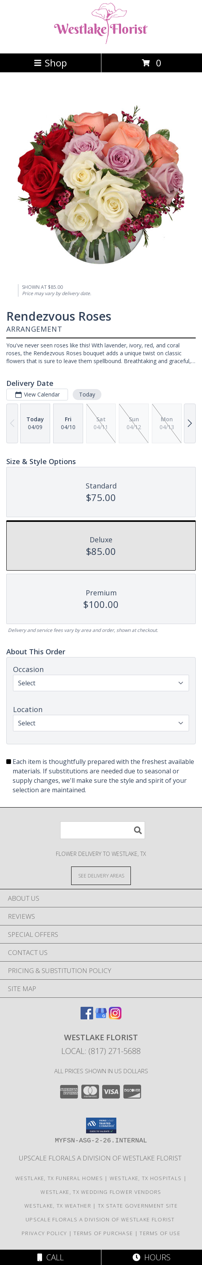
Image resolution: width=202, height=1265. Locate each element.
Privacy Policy (44, 1233)
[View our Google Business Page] (101, 1016)
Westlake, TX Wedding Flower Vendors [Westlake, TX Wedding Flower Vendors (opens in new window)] (101, 1191)
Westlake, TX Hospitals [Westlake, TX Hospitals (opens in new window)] (146, 1178)
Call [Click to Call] (50, 1257)
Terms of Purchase (103, 1233)
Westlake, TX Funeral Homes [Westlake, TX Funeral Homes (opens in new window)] (59, 1178)
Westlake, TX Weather (57, 1205)
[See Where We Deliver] (101, 875)
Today (87, 394)
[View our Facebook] (87, 1016)
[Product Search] (102, 830)
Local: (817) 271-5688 (101, 1051)
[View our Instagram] (115, 1016)
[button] (101, 1125)
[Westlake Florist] (101, 42)
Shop (50, 62)
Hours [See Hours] (151, 1257)
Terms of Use (160, 1233)
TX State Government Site (138, 1205)
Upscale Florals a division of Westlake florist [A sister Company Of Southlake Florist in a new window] (101, 1157)
